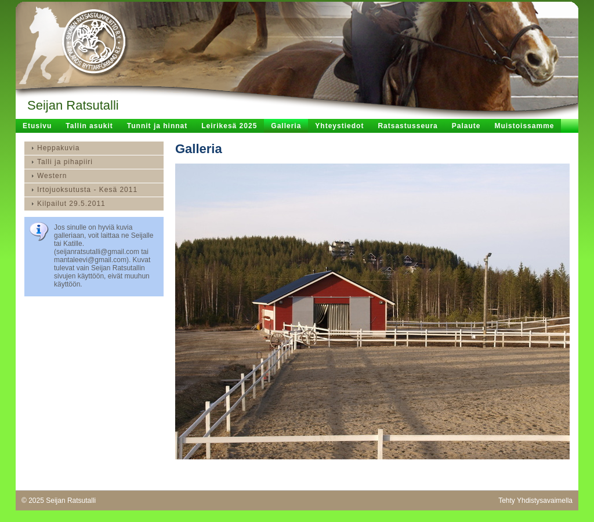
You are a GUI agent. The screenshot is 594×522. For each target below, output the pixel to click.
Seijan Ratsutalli (73, 105)
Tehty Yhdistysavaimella (535, 500)
